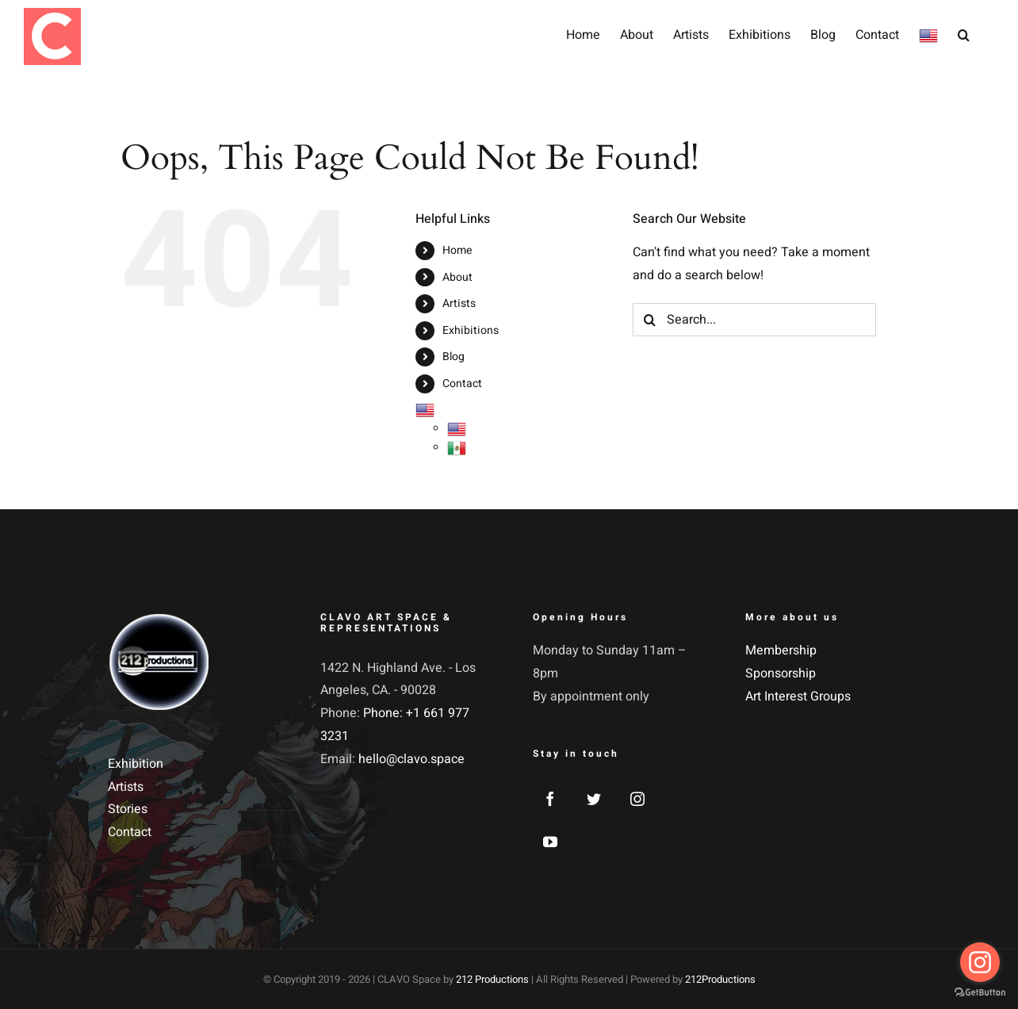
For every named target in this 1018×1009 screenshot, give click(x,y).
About (457, 277)
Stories (127, 809)
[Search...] (754, 319)
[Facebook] (550, 798)
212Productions (720, 979)
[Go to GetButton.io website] (980, 993)
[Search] (649, 319)
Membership (781, 650)
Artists (459, 303)
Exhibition (135, 763)
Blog (453, 356)
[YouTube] (550, 841)
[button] (964, 33)
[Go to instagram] (980, 962)
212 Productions (492, 979)
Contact (462, 383)
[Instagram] (637, 798)
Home (457, 250)
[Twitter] (593, 798)
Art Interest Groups (798, 696)
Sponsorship (780, 673)
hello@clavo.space (411, 759)
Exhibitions (470, 330)
